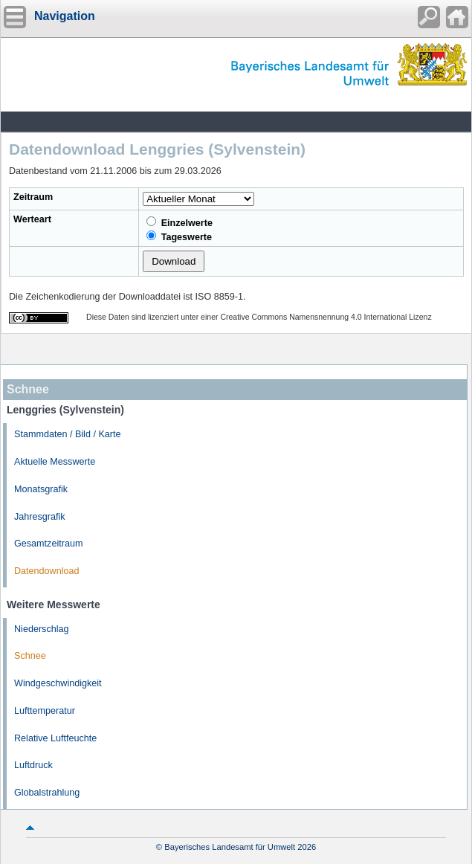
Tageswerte (179, 236)
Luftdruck (33, 765)
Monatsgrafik (41, 489)
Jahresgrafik (39, 517)
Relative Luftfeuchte (55, 738)
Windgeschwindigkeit (58, 683)
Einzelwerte (179, 222)
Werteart (32, 219)
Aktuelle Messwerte (54, 462)
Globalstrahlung (47, 792)
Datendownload (47, 571)
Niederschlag (41, 629)
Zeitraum (33, 197)
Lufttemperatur (44, 711)
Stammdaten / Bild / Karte (67, 434)
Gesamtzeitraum (48, 543)
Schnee (30, 656)
